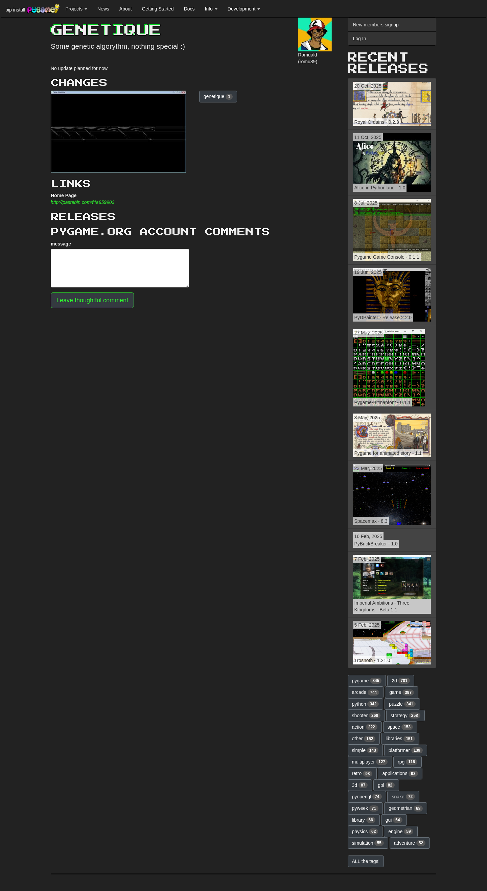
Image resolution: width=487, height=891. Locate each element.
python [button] (365, 704)
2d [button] (401, 681)
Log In (359, 38)
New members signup (376, 24)
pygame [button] (367, 681)
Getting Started (157, 8)
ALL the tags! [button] (366, 861)
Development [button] (244, 8)
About (125, 8)
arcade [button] (365, 692)
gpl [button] (386, 785)
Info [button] (211, 8)
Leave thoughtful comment (92, 300)
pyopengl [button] (367, 797)
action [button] (364, 727)
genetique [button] (218, 97)
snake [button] (403, 797)
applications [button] (400, 774)
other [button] (364, 739)
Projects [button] (76, 8)
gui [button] (394, 820)
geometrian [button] (406, 808)
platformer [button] (406, 750)
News (103, 8)
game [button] (401, 692)
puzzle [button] (402, 704)
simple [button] (365, 750)
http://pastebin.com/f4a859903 (82, 202)
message (61, 244)
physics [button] (365, 831)
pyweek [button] (365, 808)
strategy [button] (405, 715)
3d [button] (360, 785)
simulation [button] (368, 843)
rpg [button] (407, 762)
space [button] (400, 727)
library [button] (363, 820)
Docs (189, 8)
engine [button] (400, 831)
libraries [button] (400, 739)
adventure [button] (410, 843)
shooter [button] (366, 715)
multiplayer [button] (370, 762)
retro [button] (362, 774)
